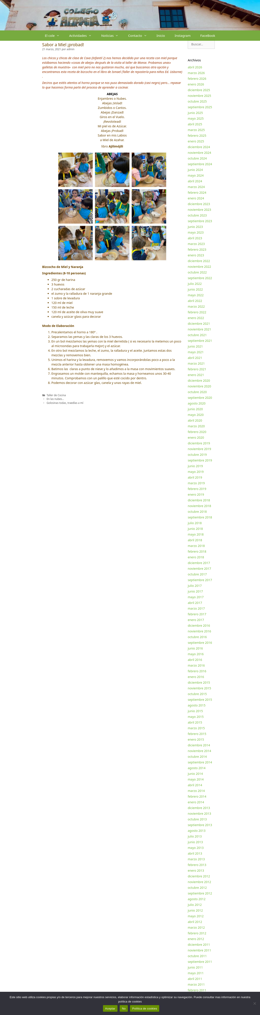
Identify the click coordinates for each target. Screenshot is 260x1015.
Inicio (161, 35)
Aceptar (110, 1008)
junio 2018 (195, 529)
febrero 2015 (197, 734)
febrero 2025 (197, 135)
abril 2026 (195, 67)
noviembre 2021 (199, 329)
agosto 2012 (197, 899)
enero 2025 (196, 141)
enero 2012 (196, 939)
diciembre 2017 (199, 563)
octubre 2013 (197, 819)
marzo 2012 (196, 927)
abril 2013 (195, 853)
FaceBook (207, 35)
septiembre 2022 (200, 278)
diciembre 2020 (199, 380)
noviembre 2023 (199, 210)
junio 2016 (195, 648)
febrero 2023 (197, 249)
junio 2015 (195, 711)
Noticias (112, 35)
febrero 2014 (197, 796)
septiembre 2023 (200, 221)
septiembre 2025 (200, 107)
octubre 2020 (197, 392)
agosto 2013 (197, 831)
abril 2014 (195, 785)
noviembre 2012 (199, 882)
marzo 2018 (196, 546)
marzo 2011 (196, 984)
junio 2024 (195, 170)
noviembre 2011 (199, 950)
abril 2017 (195, 603)
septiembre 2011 (200, 962)
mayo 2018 (196, 534)
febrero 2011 (197, 990)
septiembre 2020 (200, 398)
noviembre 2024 (199, 153)
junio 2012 (195, 910)
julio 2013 (195, 836)
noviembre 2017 (199, 568)
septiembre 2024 (200, 164)
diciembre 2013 (199, 808)
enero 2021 (196, 375)
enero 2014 (196, 802)
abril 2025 (195, 124)
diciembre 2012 (199, 876)
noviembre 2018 (199, 506)
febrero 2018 (197, 551)
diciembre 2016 (199, 625)
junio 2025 (195, 113)
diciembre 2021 (199, 323)
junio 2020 (195, 409)
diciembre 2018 (199, 500)
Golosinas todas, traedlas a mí (65, 403)
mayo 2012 (196, 916)
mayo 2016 (196, 654)
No (124, 1008)
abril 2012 (195, 922)
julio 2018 (195, 523)
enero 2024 (196, 198)
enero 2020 (196, 437)
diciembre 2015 (199, 682)
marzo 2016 (196, 665)
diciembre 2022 (199, 261)
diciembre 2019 (199, 443)
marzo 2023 (196, 244)
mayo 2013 (196, 848)
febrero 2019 (197, 489)
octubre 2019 (197, 454)
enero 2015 (196, 739)
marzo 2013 (196, 859)
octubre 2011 (197, 956)
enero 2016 (196, 677)
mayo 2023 (196, 232)
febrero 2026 (197, 78)
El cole (54, 35)
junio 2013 (195, 842)
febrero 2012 (197, 933)
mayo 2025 (196, 118)
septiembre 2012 (200, 893)
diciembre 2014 (199, 745)
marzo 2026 (196, 73)
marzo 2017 (196, 608)
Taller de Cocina (56, 395)
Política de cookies (144, 1008)
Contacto (140, 35)
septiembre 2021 (200, 341)
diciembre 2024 (199, 147)
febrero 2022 (197, 312)
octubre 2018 (197, 511)
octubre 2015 (197, 694)
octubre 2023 (197, 215)
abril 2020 (195, 420)
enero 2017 (196, 620)
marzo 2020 (196, 426)
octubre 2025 (197, 101)
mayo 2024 (196, 175)
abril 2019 (195, 477)
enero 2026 (196, 84)
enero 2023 (196, 255)
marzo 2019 (196, 483)
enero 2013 (196, 870)
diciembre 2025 (199, 90)
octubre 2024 (197, 158)
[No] (254, 1003)
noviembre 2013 (199, 813)
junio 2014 (195, 774)
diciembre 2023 (199, 204)
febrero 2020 (197, 432)
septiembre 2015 (200, 699)
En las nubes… (55, 399)
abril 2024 (195, 181)
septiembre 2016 (200, 643)
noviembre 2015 (199, 688)
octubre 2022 (197, 272)
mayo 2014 (196, 779)
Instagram (183, 35)
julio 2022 (195, 284)
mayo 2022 (196, 295)
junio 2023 (195, 227)
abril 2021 (195, 358)
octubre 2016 (197, 637)
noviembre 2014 (199, 751)
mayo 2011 (196, 973)
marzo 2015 (196, 728)
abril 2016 (195, 660)
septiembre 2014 (200, 762)
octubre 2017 (197, 574)
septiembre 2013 (200, 825)
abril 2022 (195, 301)
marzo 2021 (196, 363)
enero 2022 (196, 318)
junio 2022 (195, 289)
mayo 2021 (196, 352)
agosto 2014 (197, 768)
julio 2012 (195, 905)
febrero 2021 (197, 369)
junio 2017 (195, 591)
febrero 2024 (197, 192)
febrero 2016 (197, 671)
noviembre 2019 (199, 449)
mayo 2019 (196, 472)
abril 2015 (195, 722)
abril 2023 (195, 238)
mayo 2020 (196, 415)
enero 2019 (196, 494)
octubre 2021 (197, 335)
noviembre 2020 (199, 386)
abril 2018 (195, 540)
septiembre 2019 (200, 460)
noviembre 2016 (199, 631)
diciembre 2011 (199, 944)
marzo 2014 (196, 791)
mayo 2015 (196, 717)
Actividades (82, 35)
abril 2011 (195, 979)
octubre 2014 (197, 756)
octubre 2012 (197, 887)
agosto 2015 (197, 705)
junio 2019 (195, 466)
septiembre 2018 (200, 517)
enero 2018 (196, 557)
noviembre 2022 (199, 266)
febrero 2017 (197, 614)
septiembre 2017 (200, 580)
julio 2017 (195, 586)
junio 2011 (195, 967)
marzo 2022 (196, 306)
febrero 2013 (197, 865)
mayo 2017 (196, 597)
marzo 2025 (196, 130)
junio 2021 (195, 346)
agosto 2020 (197, 403)
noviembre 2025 (199, 96)
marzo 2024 (196, 187)
